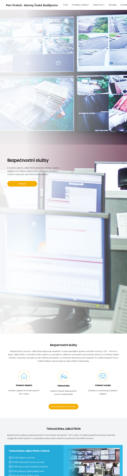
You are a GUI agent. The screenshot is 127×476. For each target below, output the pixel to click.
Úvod (65, 4)
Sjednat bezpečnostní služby (63, 406)
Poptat (22, 183)
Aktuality (113, 4)
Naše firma (98, 4)
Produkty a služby (80, 4)
